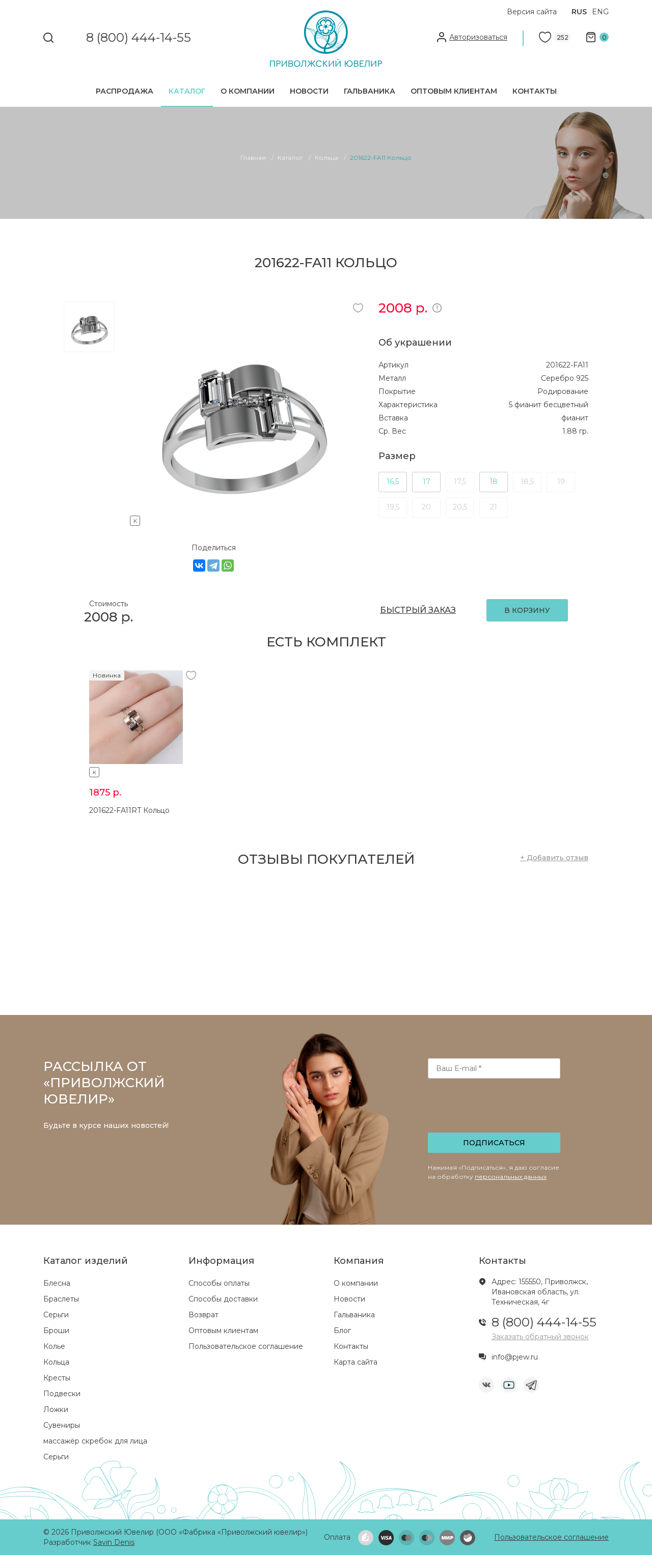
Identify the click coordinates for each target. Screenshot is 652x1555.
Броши (56, 1330)
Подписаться (494, 1142)
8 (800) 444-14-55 (138, 38)
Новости (309, 91)
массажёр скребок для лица (95, 1441)
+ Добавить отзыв (554, 857)
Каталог (187, 91)
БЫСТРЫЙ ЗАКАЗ (418, 610)
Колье (54, 1346)
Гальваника (369, 91)
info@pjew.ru (515, 1357)
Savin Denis (113, 1542)
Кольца (56, 1362)
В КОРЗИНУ (527, 610)
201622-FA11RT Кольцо (129, 810)
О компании (248, 91)
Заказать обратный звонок (540, 1336)
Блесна (56, 1283)
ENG (600, 11)
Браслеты (61, 1299)
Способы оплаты (219, 1283)
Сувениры (61, 1425)
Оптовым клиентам (454, 91)
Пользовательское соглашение (245, 1346)
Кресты (56, 1377)
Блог (342, 1330)
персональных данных (511, 1176)
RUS (579, 11)
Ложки (55, 1409)
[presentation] (495, 1108)
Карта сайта (355, 1362)
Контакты (534, 91)
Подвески (61, 1393)
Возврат (203, 1314)
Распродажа (124, 91)
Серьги (56, 1314)
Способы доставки (223, 1299)
